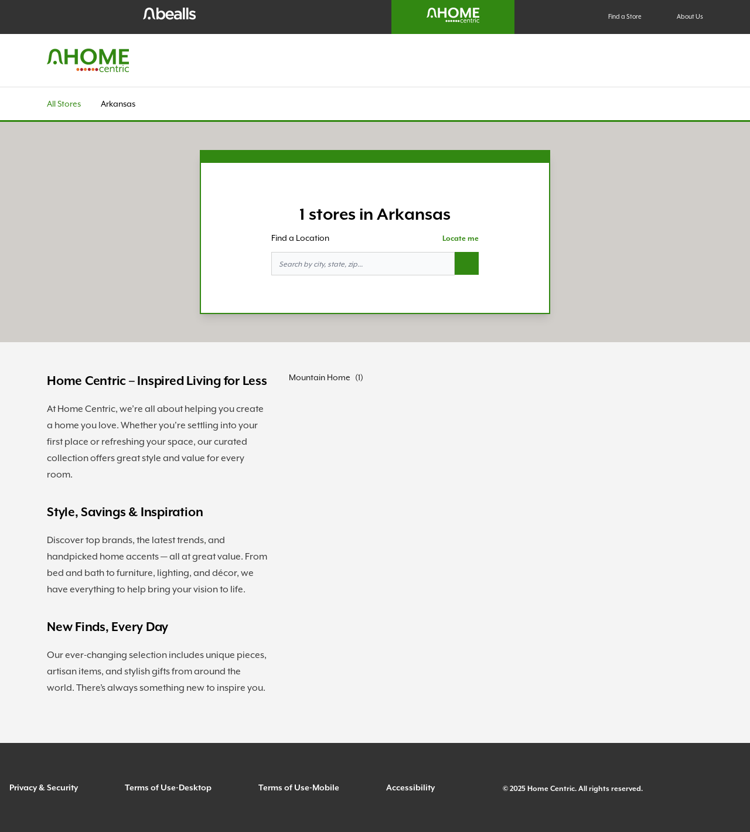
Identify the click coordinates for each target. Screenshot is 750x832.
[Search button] (467, 263)
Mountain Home (319, 377)
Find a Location (300, 238)
